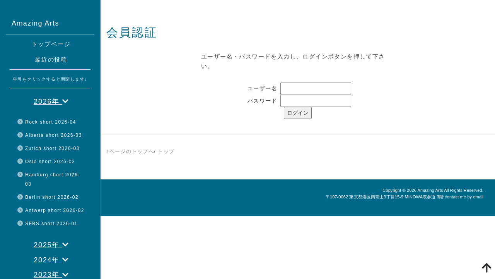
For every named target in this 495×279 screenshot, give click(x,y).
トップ (166, 151)
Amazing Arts (430, 190)
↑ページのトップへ (130, 151)
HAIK (478, 205)
